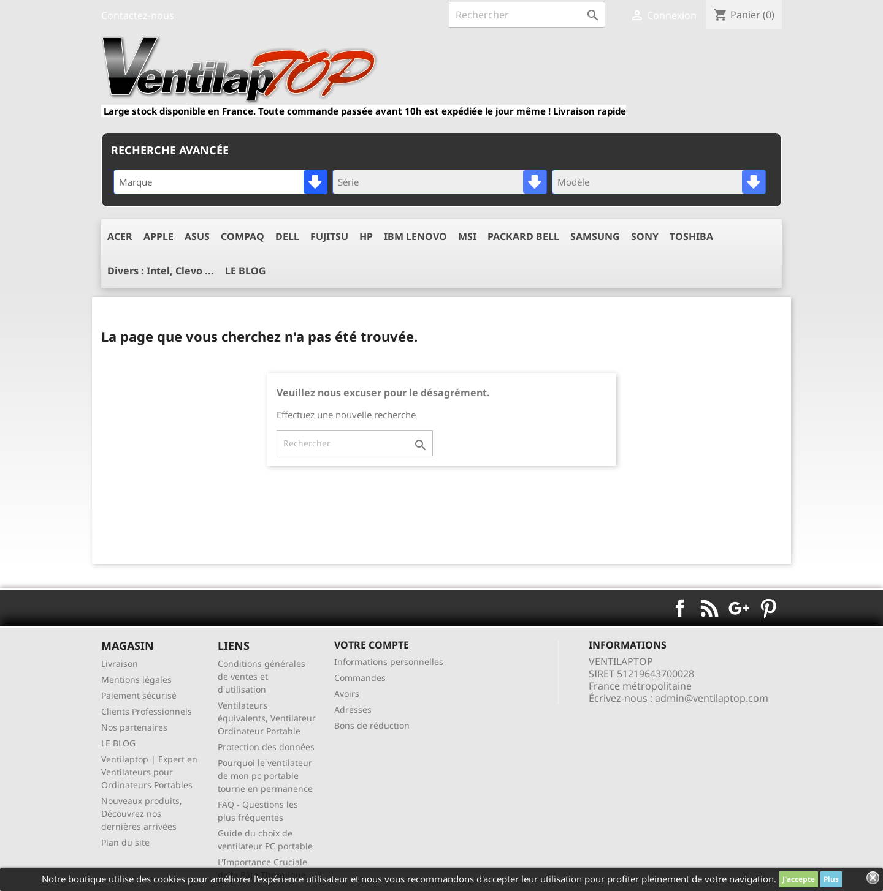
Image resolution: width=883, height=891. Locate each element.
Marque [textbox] (135, 182)
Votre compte (371, 645)
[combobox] (220, 182)
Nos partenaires (134, 727)
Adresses (353, 709)
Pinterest (768, 608)
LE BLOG (118, 743)
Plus (831, 879)
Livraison (119, 663)
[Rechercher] (527, 15)
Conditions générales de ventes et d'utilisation (261, 676)
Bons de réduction (372, 725)
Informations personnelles (388, 661)
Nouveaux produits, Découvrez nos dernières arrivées (141, 813)
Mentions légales (136, 679)
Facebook (680, 608)
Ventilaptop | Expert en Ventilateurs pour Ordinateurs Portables (149, 772)
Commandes (360, 677)
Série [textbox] (348, 182)
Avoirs (346, 693)
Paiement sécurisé (139, 695)
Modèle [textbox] (573, 182)
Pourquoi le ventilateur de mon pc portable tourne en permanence (265, 775)
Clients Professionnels (146, 711)
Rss (709, 608)
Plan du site (125, 842)
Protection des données (266, 747)
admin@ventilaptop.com (711, 698)
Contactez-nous (137, 15)
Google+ (739, 608)
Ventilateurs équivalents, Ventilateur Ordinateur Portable (267, 718)
